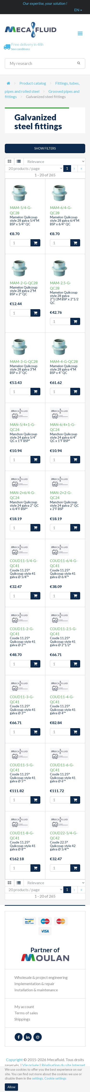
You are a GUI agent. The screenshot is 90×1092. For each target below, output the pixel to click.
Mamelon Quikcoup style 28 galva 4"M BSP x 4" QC (64, 369)
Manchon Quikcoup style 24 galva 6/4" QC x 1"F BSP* (63, 437)
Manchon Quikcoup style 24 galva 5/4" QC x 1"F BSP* (23, 437)
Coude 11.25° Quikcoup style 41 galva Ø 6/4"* (63, 573)
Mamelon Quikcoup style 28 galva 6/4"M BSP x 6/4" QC (64, 220)
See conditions (20, 49)
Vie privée (30, 1065)
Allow (11, 1087)
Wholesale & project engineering (41, 977)
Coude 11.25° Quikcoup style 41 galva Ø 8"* (23, 845)
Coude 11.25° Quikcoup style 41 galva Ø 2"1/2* (63, 641)
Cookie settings (55, 1078)
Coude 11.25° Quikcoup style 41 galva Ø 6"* (63, 777)
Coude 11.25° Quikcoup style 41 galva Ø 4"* (63, 709)
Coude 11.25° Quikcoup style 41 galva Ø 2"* (23, 641)
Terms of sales (26, 1013)
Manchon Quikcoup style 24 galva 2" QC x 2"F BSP (64, 505)
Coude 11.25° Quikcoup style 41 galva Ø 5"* (23, 777)
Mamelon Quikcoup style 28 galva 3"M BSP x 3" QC (23, 369)
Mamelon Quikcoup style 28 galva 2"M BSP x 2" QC (23, 290)
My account (24, 1006)
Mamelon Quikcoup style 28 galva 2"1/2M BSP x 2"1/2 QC (64, 297)
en (78, 9)
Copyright (14, 1059)
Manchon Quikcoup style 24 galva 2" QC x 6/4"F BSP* (24, 505)
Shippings (22, 1019)
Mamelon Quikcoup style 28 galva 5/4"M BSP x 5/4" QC (24, 220)
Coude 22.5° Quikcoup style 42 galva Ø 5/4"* (63, 845)
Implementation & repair (34, 983)
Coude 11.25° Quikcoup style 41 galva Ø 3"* (23, 709)
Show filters (45, 148)
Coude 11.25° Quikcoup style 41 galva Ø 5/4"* (23, 573)
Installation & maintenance (36, 989)
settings (37, 1078)
